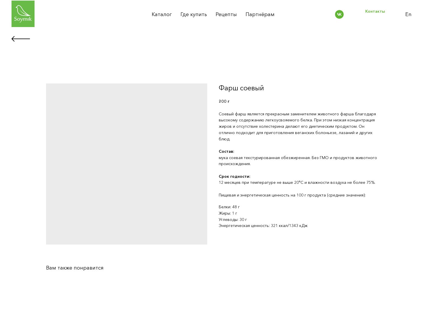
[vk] (339, 14)
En (408, 14)
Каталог (162, 14)
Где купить (193, 14)
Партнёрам (260, 14)
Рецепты (226, 14)
